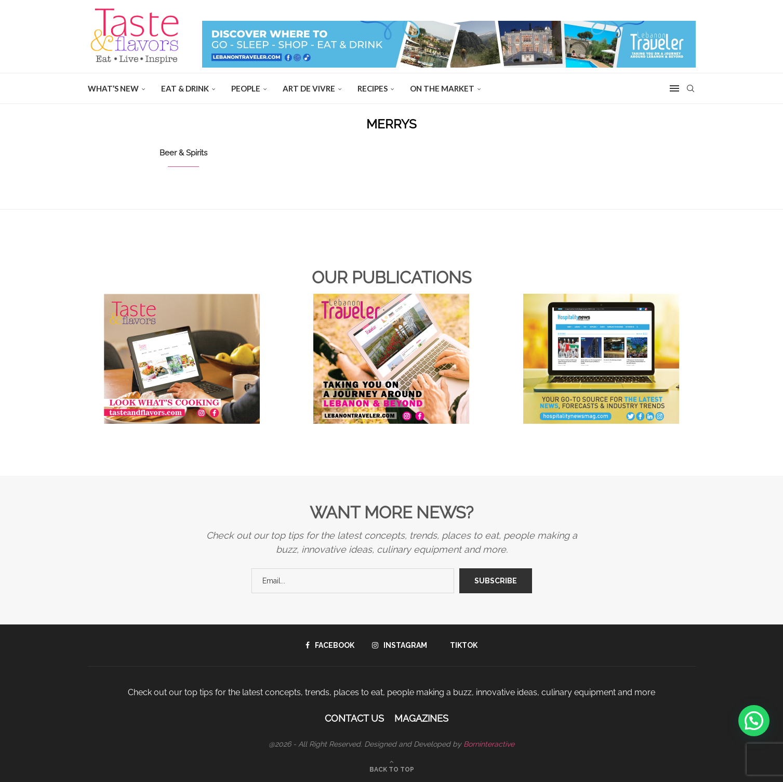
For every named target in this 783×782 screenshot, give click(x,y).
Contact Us (354, 718)
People (245, 88)
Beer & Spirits (183, 153)
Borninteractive (488, 744)
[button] (753, 720)
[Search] (690, 88)
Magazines (421, 718)
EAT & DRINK (185, 88)
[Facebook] (330, 645)
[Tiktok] (461, 645)
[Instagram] (399, 645)
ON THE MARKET (442, 88)
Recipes (372, 88)
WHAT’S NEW (113, 88)
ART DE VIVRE (309, 88)
